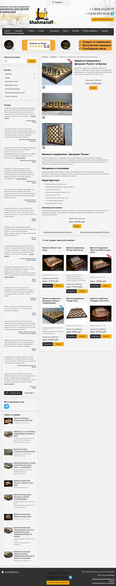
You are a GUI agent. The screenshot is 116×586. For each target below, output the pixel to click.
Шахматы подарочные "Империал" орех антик (99, 299)
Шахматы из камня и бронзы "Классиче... (58, 232)
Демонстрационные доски (15, 92)
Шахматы (8, 74)
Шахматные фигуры (12, 89)
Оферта (111, 581)
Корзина (58, 2)
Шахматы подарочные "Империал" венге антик (22, 515)
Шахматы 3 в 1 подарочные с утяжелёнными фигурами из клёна (25, 433)
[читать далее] (20, 158)
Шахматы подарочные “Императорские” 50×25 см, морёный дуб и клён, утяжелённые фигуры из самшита (24, 531)
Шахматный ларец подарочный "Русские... (95, 232)
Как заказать (54, 30)
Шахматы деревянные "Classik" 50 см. (75, 299)
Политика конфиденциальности (103, 579)
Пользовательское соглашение (103, 583)
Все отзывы (29, 393)
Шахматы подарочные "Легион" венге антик (75, 249)
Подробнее (48, 286)
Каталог (7, 30)
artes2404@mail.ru (12, 572)
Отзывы (41, 30)
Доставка (75, 30)
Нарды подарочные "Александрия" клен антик (23, 419)
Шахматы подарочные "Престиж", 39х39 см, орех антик (23, 482)
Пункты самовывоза (90, 30)
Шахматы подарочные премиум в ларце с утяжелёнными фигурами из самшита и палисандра (24, 554)
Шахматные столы (11, 81)
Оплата (65, 30)
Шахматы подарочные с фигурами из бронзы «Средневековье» (23, 496)
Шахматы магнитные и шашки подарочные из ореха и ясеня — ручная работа (25, 465)
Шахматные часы (11, 85)
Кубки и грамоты (11, 96)
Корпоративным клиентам (14, 33)
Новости (32, 30)
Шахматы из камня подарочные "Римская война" (24, 450)
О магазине (18, 30)
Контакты (105, 30)
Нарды (7, 78)
